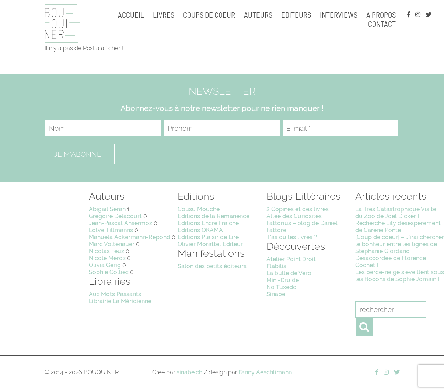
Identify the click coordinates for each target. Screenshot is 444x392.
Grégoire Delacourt (115, 216)
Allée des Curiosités (294, 216)
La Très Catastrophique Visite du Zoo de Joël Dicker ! (395, 213)
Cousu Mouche (199, 209)
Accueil (131, 14)
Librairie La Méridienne (120, 301)
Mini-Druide (282, 280)
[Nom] (103, 128)
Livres (163, 14)
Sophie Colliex (109, 272)
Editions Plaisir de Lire (208, 237)
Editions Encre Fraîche (208, 223)
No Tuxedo (281, 287)
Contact (382, 23)
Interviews (338, 14)
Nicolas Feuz (106, 251)
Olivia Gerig (105, 265)
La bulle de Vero (288, 273)
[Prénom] (221, 128)
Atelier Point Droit (291, 259)
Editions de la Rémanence (213, 216)
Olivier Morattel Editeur (210, 244)
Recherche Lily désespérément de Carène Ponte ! (398, 227)
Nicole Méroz (107, 258)
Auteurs (258, 14)
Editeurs (296, 14)
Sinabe (275, 294)
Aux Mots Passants (115, 294)
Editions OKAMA (200, 230)
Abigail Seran (107, 209)
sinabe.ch (189, 372)
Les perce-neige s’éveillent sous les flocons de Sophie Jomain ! (399, 276)
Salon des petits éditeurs (212, 266)
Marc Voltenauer (111, 244)
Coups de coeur (209, 14)
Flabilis (276, 266)
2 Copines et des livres (297, 209)
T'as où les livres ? (291, 237)
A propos (381, 14)
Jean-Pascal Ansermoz (120, 223)
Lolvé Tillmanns (111, 230)
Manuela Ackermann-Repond (129, 237)
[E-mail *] (340, 128)
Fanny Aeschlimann (265, 372)
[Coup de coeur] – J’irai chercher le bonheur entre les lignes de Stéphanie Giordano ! (399, 244)
